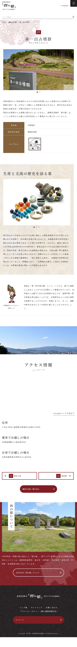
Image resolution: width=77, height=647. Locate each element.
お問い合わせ (51, 607)
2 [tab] (39, 92)
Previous (2, 70)
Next (75, 70)
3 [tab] (39, 227)
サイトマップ (36, 607)
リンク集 (23, 607)
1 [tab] (37, 92)
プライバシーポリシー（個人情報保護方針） (39, 611)
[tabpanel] (38, 69)
